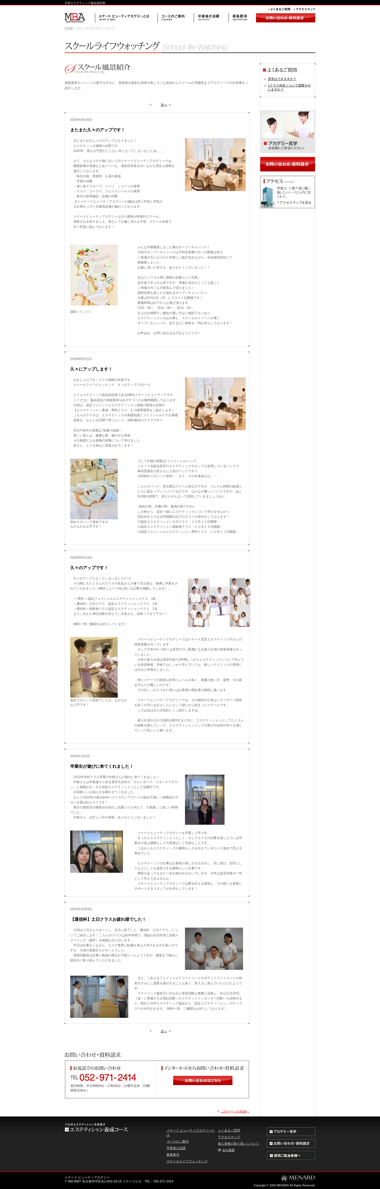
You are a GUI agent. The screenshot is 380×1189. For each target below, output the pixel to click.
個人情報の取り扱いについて (238, 1143)
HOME (69, 28)
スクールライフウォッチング (187, 1161)
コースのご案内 (178, 1141)
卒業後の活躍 (176, 1148)
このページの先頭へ (235, 1111)
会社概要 (228, 1150)
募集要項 (173, 1155)
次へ (164, 105)
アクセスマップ (229, 1137)
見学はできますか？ (282, 79)
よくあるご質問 (229, 1130)
